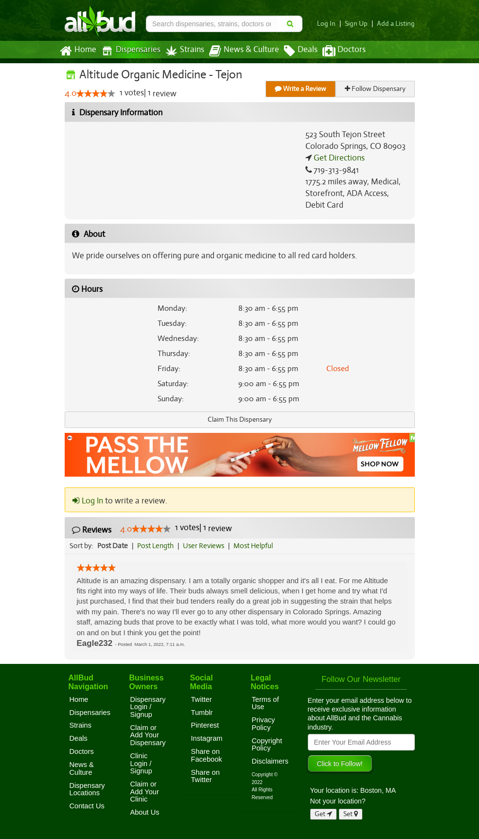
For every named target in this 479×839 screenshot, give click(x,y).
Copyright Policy (267, 744)
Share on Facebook (206, 755)
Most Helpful (256, 545)
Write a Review (301, 89)
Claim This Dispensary (239, 419)
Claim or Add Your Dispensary (148, 735)
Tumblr (202, 712)
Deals (293, 51)
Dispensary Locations (87, 789)
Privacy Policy (263, 724)
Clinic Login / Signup (141, 763)
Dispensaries (128, 51)
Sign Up (359, 23)
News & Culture (238, 51)
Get (323, 814)
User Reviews (206, 545)
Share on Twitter (205, 776)
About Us (145, 812)
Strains (181, 51)
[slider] (95, 94)
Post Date (113, 545)
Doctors (336, 51)
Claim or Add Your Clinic (144, 791)
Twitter (201, 699)
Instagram (207, 738)
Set (350, 814)
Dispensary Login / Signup (148, 707)
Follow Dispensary (375, 89)
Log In (329, 23)
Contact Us (87, 806)
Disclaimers (270, 761)
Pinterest (205, 725)
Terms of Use (265, 703)
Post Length (157, 545)
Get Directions (338, 158)
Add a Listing (397, 23)
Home (77, 51)
